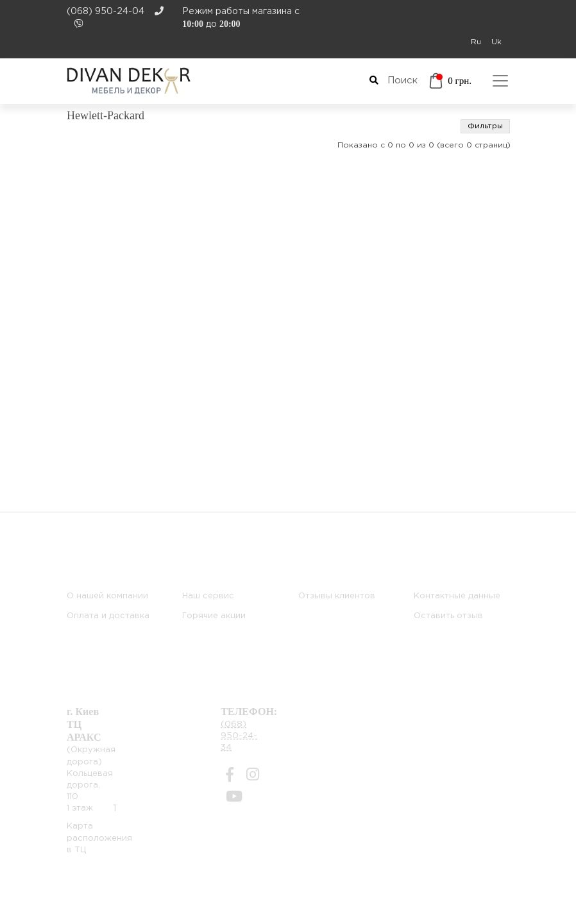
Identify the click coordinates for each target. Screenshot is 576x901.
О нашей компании (107, 596)
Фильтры (485, 126)
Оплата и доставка (108, 615)
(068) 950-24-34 (239, 736)
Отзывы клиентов (336, 596)
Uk (496, 42)
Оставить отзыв (448, 615)
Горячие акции (214, 615)
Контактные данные (457, 596)
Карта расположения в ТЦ (99, 838)
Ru (476, 42)
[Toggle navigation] (500, 80)
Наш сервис (208, 596)
